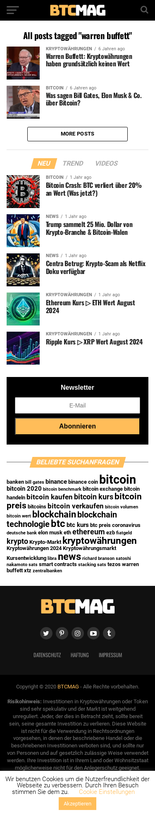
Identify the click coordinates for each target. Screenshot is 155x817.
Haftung (80, 655)
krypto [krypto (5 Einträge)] (17, 541)
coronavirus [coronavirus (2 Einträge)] (126, 525)
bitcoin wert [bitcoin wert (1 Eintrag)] (19, 516)
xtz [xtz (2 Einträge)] (27, 570)
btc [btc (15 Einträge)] (58, 523)
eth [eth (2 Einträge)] (67, 532)
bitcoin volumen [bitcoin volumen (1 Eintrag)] (121, 507)
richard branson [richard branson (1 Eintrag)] (98, 558)
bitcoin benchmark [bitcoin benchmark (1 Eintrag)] (62, 489)
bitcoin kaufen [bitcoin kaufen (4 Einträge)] (49, 497)
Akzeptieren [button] (77, 804)
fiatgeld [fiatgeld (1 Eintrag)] (124, 533)
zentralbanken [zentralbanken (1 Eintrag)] (47, 571)
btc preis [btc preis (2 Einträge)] (100, 525)
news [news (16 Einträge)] (69, 556)
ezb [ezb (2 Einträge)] (110, 532)
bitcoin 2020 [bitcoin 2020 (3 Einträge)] (24, 488)
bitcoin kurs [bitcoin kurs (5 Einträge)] (93, 497)
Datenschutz (47, 655)
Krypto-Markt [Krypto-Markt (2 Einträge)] (45, 542)
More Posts (78, 134)
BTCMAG (68, 687)
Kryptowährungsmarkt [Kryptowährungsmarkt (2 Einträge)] (89, 548)
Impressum (110, 655)
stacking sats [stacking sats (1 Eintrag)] (92, 564)
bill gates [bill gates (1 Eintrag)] (34, 482)
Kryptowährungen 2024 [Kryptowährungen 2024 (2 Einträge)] (34, 548)
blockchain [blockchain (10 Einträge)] (54, 514)
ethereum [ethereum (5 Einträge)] (88, 532)
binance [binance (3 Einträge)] (56, 481)
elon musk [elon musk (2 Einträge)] (50, 532)
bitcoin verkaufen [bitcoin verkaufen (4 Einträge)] (76, 506)
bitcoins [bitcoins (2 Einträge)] (37, 506)
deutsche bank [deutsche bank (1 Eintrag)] (22, 533)
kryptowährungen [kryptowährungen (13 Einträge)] (99, 540)
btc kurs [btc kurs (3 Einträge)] (78, 525)
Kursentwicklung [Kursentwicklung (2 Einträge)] (26, 558)
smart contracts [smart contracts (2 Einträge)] (58, 564)
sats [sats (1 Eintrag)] (33, 564)
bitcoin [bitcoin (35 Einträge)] (117, 480)
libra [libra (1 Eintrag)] (52, 558)
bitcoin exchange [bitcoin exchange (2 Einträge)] (103, 489)
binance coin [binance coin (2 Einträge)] (83, 482)
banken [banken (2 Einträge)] (15, 482)
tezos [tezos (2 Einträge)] (114, 564)
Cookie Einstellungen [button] (107, 792)
